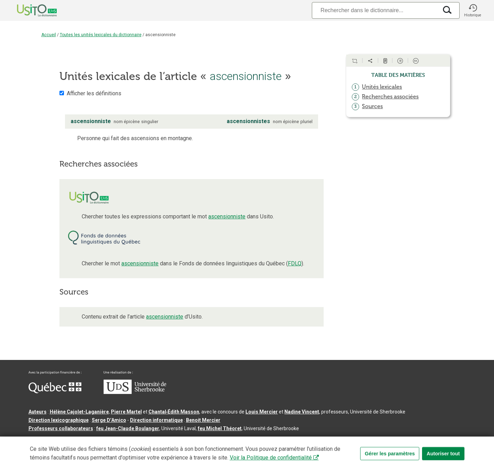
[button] (472, 10)
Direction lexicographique (59, 420)
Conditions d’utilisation (183, 439)
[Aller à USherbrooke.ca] (135, 392)
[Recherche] (374, 10)
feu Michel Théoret (220, 428)
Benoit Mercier (203, 420)
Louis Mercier (261, 412)
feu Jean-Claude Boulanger (127, 428)
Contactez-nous (134, 439)
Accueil (48, 34)
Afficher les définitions (94, 93)
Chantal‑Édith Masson (174, 412)
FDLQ (294, 263)
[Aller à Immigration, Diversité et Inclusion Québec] (55, 391)
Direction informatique (156, 420)
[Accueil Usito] (29, 10)
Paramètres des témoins (242, 439)
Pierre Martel (126, 412)
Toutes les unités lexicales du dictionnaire (100, 34)
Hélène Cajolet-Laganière (79, 412)
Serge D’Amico (109, 420)
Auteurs (38, 412)
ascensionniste (226, 216)
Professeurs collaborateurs (61, 428)
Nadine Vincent (301, 412)
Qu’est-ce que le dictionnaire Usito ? (70, 439)
